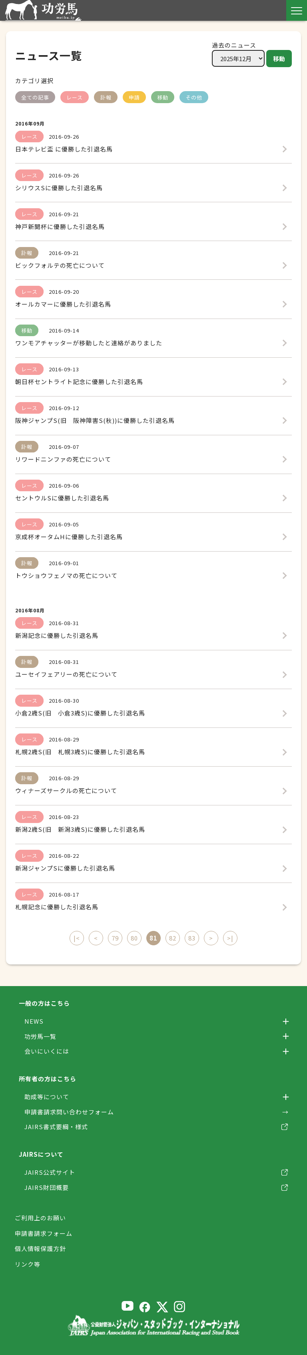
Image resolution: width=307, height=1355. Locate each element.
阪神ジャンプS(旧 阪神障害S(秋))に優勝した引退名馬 (95, 420)
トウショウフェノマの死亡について (66, 575)
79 (115, 938)
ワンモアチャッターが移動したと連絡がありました (88, 343)
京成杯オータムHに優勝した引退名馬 (69, 536)
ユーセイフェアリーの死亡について (66, 674)
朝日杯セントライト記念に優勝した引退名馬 (79, 381)
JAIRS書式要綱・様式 (56, 1126)
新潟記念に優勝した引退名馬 (56, 635)
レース (74, 97)
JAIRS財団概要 (46, 1187)
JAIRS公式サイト (49, 1172)
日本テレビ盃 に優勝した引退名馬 (64, 149)
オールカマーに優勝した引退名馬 (63, 304)
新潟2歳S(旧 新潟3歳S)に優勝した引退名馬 (80, 829)
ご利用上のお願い (40, 1218)
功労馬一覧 (40, 1036)
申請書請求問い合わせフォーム (69, 1112)
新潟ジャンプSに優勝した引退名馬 (65, 868)
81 (153, 938)
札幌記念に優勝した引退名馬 (56, 907)
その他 (193, 97)
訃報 (106, 97)
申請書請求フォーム (43, 1233)
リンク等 (27, 1263)
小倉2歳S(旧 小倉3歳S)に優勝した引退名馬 (80, 713)
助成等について (46, 1096)
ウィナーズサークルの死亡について (66, 790)
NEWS (34, 1021)
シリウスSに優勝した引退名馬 (59, 187)
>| (230, 938)
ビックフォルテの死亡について (60, 265)
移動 (279, 58)
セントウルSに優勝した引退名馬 (62, 498)
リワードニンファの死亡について (63, 459)
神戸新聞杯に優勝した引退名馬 (60, 226)
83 (191, 938)
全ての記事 (35, 97)
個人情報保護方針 (40, 1248)
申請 (134, 97)
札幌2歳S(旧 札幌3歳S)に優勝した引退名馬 (80, 751)
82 (172, 938)
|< (77, 938)
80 (134, 938)
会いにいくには (46, 1051)
